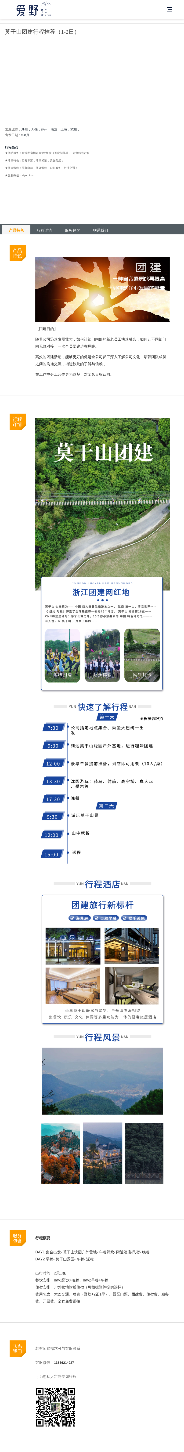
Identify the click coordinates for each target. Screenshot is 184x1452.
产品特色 (16, 230)
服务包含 (72, 230)
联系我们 (100, 230)
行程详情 (44, 230)
